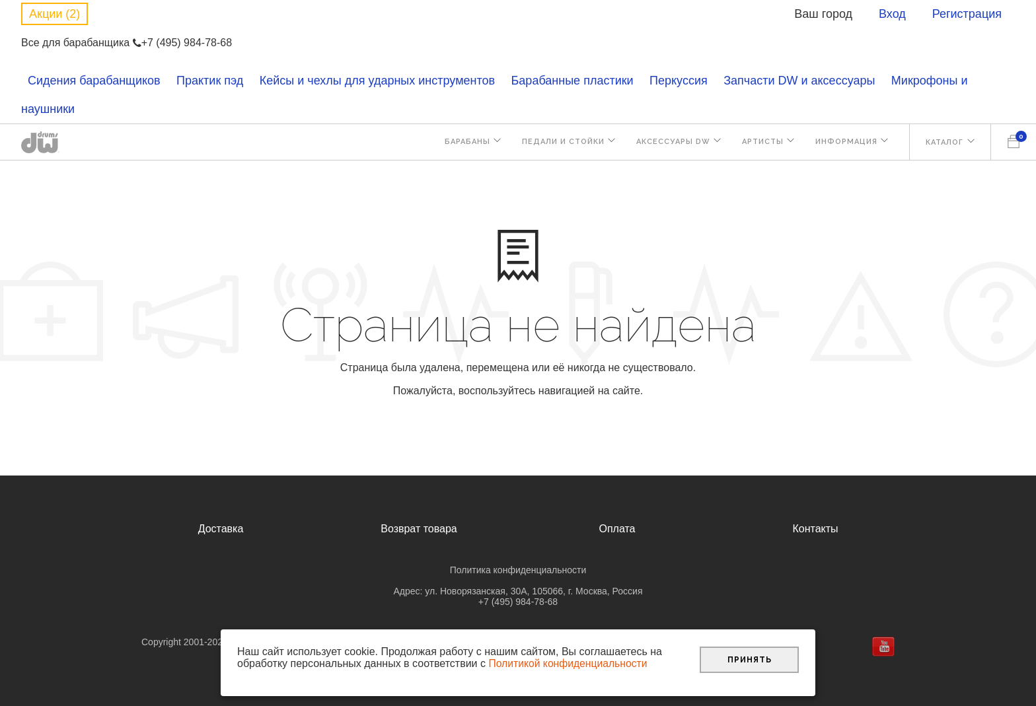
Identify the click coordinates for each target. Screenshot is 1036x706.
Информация (844, 143)
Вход (892, 13)
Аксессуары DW (669, 143)
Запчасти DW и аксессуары (799, 80)
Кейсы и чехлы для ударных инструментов (377, 80)
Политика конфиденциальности (518, 570)
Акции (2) (54, 13)
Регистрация (967, 13)
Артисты (759, 143)
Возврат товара (419, 528)
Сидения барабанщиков (94, 80)
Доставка (221, 528)
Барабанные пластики (572, 80)
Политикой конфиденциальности (569, 663)
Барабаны (460, 143)
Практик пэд (209, 80)
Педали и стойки (557, 143)
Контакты (815, 528)
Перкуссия (678, 80)
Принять (749, 659)
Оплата (617, 528)
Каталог (944, 143)
